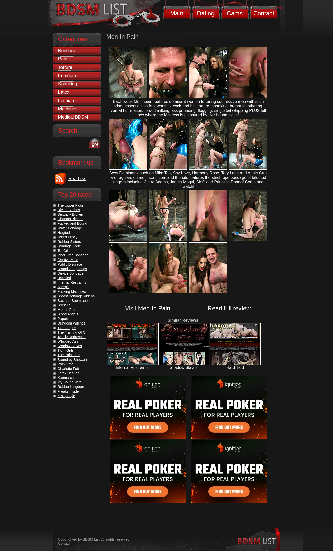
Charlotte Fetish (70, 369)
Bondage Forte (69, 246)
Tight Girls (66, 350)
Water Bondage (70, 228)
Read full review (229, 308)
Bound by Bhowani (72, 360)
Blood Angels (68, 314)
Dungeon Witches (72, 323)
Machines (68, 108)
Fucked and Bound (72, 223)
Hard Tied (235, 367)
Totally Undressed (72, 337)
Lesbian (66, 100)
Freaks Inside (68, 391)
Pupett (63, 319)
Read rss (77, 178)
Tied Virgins (67, 328)
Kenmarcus (67, 378)
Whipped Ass (68, 341)
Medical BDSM (73, 117)
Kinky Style (66, 396)
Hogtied (64, 233)
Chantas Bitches (70, 219)
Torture (65, 67)
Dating (205, 13)
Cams (235, 13)
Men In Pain (154, 308)
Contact (263, 13)
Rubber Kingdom (71, 387)
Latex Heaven (68, 373)
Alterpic (64, 287)
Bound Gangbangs (72, 269)
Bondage (67, 50)
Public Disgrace (70, 264)
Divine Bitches (69, 210)
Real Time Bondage (73, 255)
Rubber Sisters (69, 242)
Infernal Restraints (132, 367)
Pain (62, 58)
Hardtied (64, 278)
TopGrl (63, 251)
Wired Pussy (68, 237)
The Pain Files (69, 355)
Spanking (67, 83)
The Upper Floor (70, 205)
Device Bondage (71, 273)
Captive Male (68, 260)
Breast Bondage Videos (76, 296)
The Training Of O (72, 332)
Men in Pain (67, 310)
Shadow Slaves (183, 367)
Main (176, 13)
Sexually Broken (70, 214)
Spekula (64, 305)
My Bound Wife (70, 382)
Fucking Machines (72, 291)
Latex (63, 92)
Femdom (67, 75)
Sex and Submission (74, 301)
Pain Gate (65, 364)
